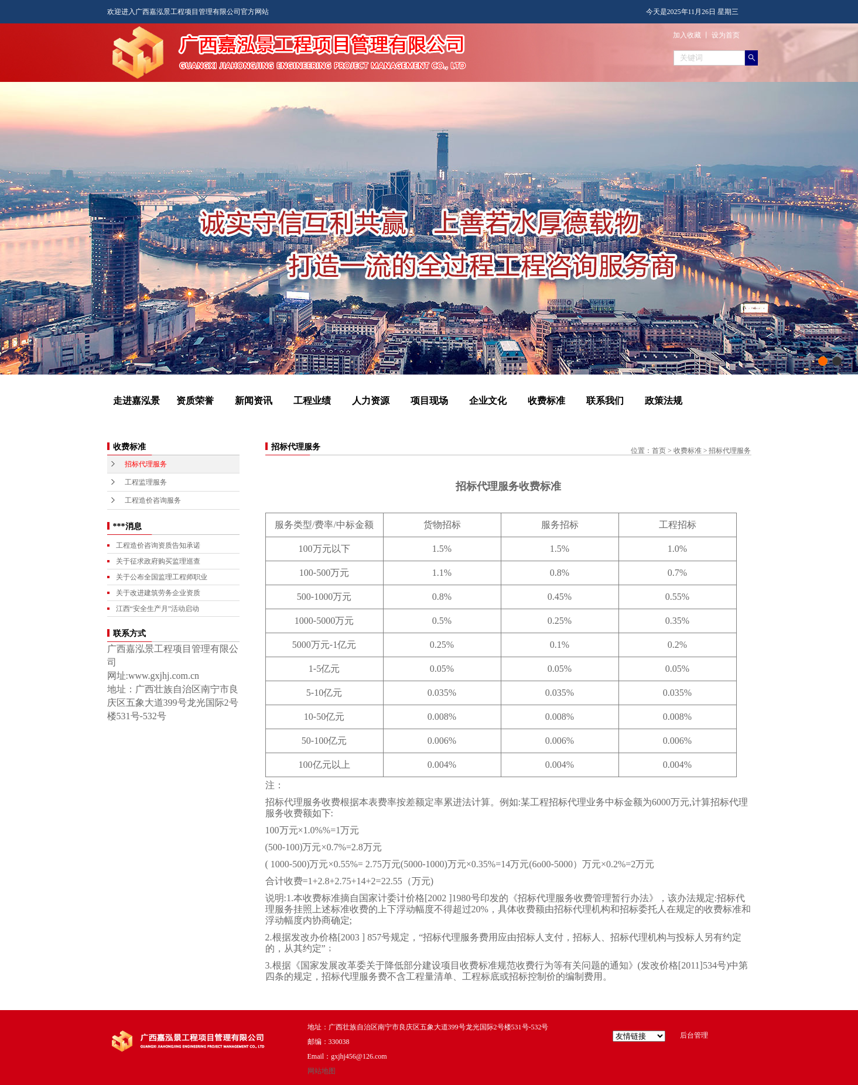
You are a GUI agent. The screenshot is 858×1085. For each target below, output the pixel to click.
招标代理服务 (146, 464)
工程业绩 (312, 401)
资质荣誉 (195, 401)
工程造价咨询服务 (153, 500)
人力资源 (370, 401)
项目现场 (429, 401)
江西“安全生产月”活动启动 (158, 609)
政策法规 (663, 401)
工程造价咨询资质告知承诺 (158, 545)
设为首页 (726, 35)
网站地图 (321, 1071)
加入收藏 (687, 35)
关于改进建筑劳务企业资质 (158, 593)
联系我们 (605, 401)
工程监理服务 (146, 482)
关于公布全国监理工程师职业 (161, 577)
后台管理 (694, 1035)
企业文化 (488, 401)
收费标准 (546, 401)
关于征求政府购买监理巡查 (158, 561)
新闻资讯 (253, 401)
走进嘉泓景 (136, 401)
